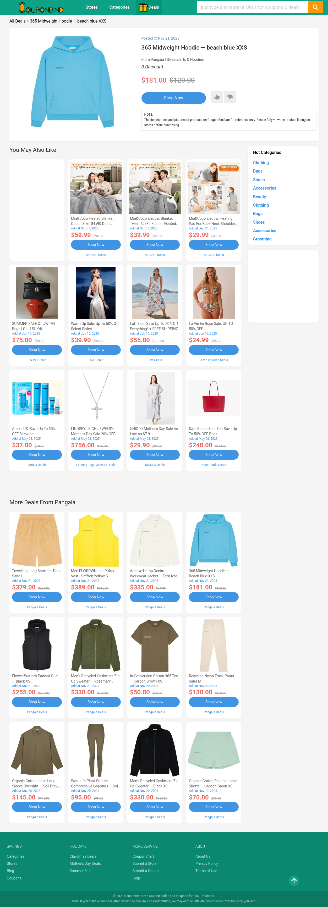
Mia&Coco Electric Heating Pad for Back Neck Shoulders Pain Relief (213, 223)
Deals (149, 7)
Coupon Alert (143, 856)
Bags (258, 171)
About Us (202, 856)
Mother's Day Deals (85, 863)
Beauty (259, 196)
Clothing (261, 162)
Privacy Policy (206, 863)
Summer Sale (80, 871)
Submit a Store (145, 863)
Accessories (264, 188)
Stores (92, 7)
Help (136, 878)
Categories (119, 7)
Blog (10, 871)
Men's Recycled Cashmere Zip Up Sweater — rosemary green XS (95, 681)
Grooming (262, 239)
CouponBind (161, 901)
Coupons (14, 878)
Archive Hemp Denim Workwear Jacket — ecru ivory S (154, 576)
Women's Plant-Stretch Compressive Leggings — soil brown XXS (95, 786)
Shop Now (173, 97)
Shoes (259, 179)
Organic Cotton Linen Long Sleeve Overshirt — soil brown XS (36, 786)
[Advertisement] (37, 209)
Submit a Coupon (147, 871)
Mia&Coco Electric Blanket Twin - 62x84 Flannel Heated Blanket (153, 223)
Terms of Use (206, 871)
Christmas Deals (83, 856)
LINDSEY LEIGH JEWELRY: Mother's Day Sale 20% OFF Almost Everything (93, 434)
